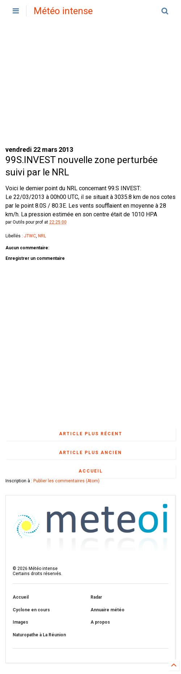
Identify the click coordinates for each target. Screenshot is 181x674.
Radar (96, 597)
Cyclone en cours (31, 609)
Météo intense (63, 10)
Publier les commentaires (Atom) (66, 480)
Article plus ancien (90, 452)
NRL (42, 235)
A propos (100, 622)
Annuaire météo (107, 609)
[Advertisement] (90, 83)
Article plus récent (90, 433)
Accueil (91, 471)
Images (20, 622)
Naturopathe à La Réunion (39, 634)
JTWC (30, 235)
